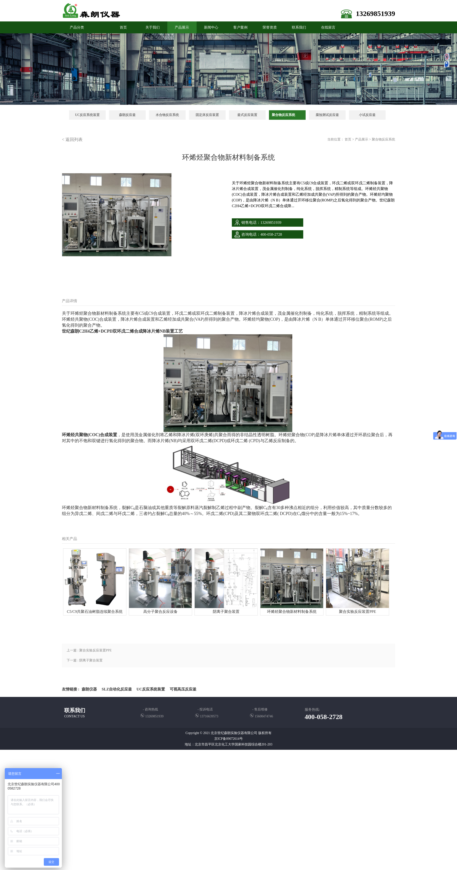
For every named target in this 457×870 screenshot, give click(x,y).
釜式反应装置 (247, 115)
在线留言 (328, 27)
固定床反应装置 (207, 115)
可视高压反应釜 (183, 689)
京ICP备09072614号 (228, 738)
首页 (348, 139)
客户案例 (240, 27)
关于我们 (152, 27)
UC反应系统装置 (87, 115)
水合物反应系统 (167, 115)
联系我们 (299, 27)
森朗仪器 (89, 689)
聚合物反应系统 (283, 115)
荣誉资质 (270, 27)
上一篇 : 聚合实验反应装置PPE (89, 650)
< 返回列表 (72, 139)
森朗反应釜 (127, 115)
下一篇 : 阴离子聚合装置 (85, 660)
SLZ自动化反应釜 (117, 689)
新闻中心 (211, 27)
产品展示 (182, 27)
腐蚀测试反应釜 (327, 115)
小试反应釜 (367, 115)
